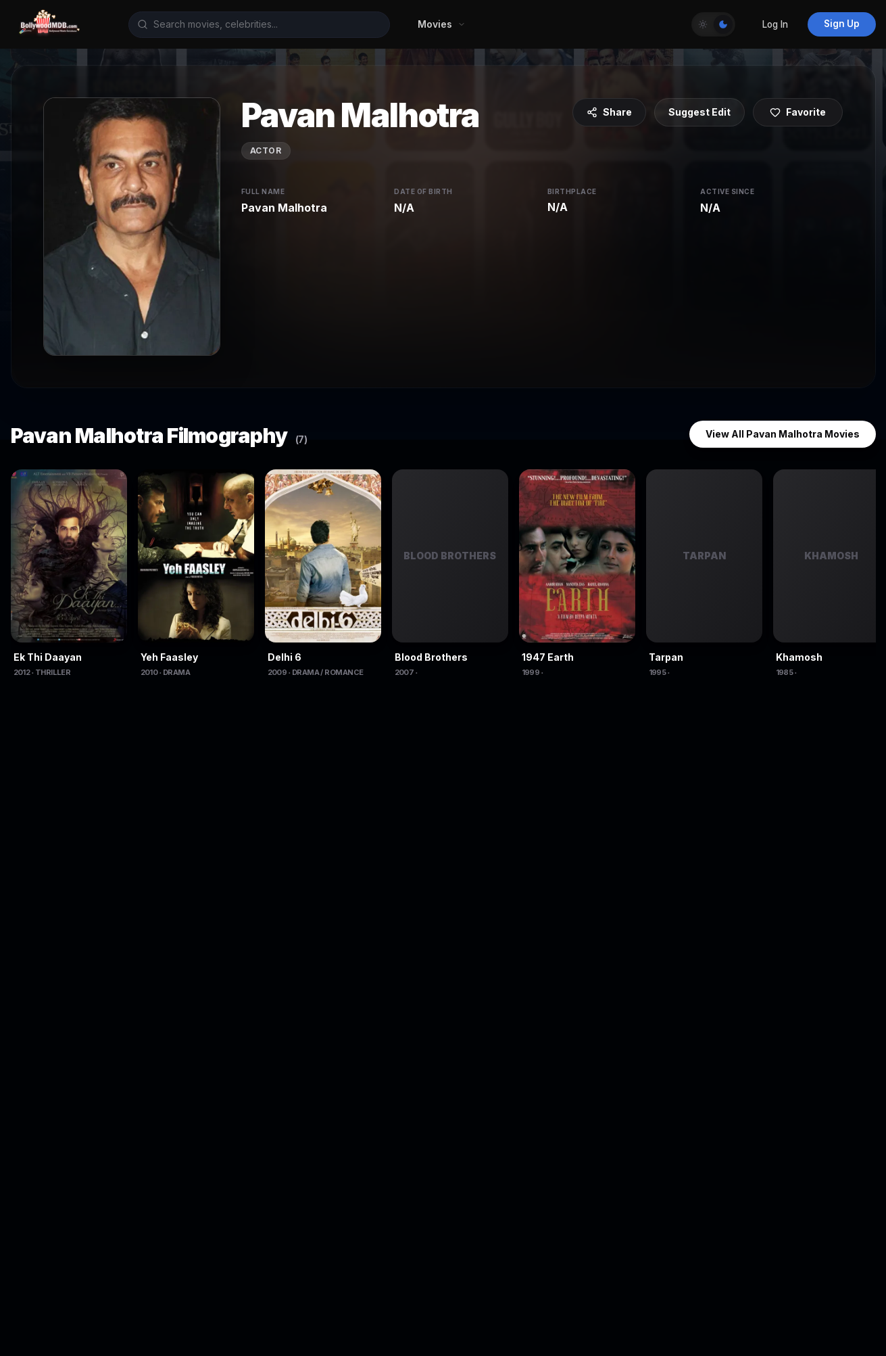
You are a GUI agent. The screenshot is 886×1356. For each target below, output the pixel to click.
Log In (775, 24)
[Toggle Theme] (713, 24)
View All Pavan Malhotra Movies (783, 434)
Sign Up (842, 23)
